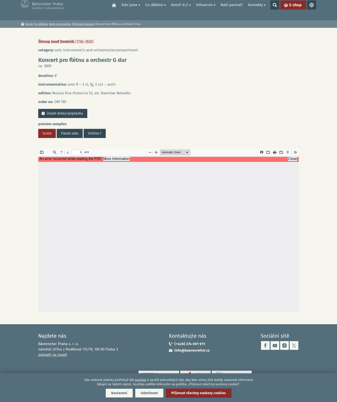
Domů (114, 10)
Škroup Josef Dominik (66, 41)
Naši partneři (232, 10)
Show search (274, 10)
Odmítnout (149, 393)
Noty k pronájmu (60, 24)
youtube (275, 345)
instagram (284, 345)
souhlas (140, 380)
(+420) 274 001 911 (189, 344)
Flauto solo (69, 133)
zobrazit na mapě (52, 354)
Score (47, 133)
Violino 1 (94, 133)
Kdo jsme (129, 10)
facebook (265, 345)
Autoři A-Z (179, 10)
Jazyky (311, 10)
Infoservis (204, 10)
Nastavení (119, 393)
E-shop (295, 10)
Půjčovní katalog (83, 24)
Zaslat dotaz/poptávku (65, 113)
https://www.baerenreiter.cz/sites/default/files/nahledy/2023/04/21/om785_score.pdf (168, 230)
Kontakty (255, 10)
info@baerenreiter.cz (192, 350)
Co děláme (154, 10)
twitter (294, 345)
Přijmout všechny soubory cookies (198, 393)
